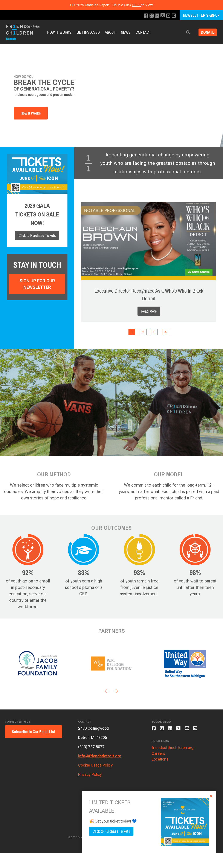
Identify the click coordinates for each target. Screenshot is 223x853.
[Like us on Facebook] (144, 15)
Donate (206, 32)
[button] (186, 32)
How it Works (59, 32)
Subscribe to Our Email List (33, 731)
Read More (149, 311)
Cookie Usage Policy (95, 765)
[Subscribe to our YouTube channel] (168, 15)
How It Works (31, 113)
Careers (158, 755)
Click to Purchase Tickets (37, 235)
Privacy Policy (90, 774)
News (125, 32)
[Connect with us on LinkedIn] (155, 15)
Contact (143, 32)
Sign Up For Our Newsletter (37, 284)
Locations (160, 761)
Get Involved (88, 32)
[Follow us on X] (161, 16)
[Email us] (173, 15)
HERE (136, 5)
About (110, 32)
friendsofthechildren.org (172, 749)
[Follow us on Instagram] (150, 15)
